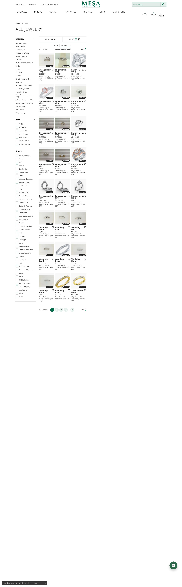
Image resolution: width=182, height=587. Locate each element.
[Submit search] (163, 4)
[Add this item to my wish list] (79, 96)
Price (18, 120)
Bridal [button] (38, 12)
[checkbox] (20, 124)
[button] (145, 14)
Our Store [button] (119, 12)
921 (112, 478)
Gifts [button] (103, 12)
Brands (19, 151)
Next (162, 49)
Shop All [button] (22, 12)
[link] (21, 4)
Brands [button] (87, 12)
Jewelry (18, 23)
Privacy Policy (32, 583)
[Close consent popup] (45, 583)
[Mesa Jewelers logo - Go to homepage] (91, 4)
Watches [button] (71, 12)
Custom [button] (53, 12)
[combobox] (146, 4)
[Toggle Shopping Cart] (161, 14)
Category (20, 39)
